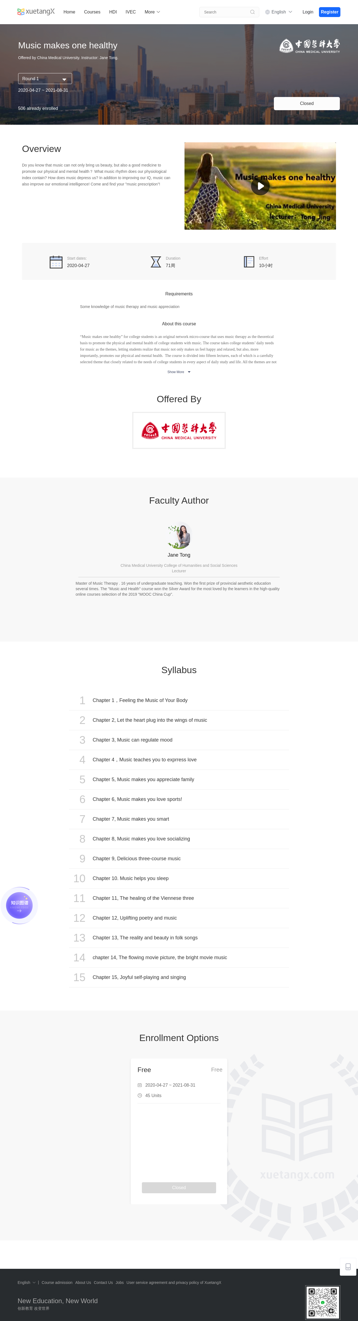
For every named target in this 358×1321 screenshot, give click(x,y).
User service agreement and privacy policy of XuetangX (173, 1282)
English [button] (281, 12)
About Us (83, 1282)
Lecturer (179, 571)
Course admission (57, 1282)
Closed (307, 103)
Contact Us (103, 1282)
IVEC (131, 12)
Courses (92, 12)
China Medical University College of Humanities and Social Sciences (179, 565)
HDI (113, 12)
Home (69, 12)
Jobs (119, 1282)
